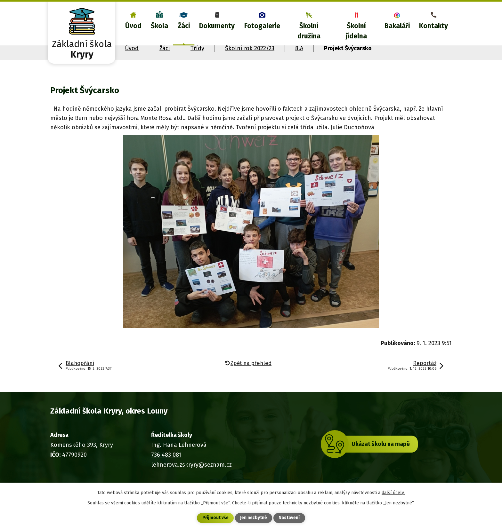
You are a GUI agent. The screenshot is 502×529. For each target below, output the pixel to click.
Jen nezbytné (253, 518)
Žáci (184, 26)
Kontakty (433, 26)
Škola (159, 26)
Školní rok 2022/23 (249, 48)
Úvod (133, 26)
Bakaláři (397, 26)
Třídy (197, 48)
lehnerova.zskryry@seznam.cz (191, 464)
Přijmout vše (215, 518)
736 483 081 (166, 454)
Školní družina (308, 31)
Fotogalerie (262, 26)
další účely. (393, 492)
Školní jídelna (356, 31)
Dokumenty (217, 26)
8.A (299, 48)
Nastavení (289, 518)
